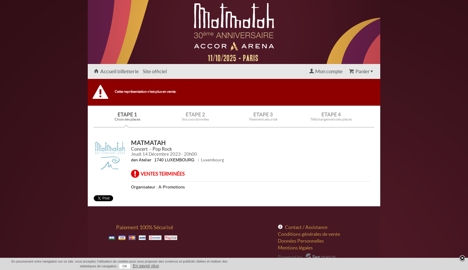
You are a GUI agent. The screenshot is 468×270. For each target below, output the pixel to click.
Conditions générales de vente (309, 234)
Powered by (290, 257)
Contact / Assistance (306, 227)
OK (124, 266)
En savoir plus (146, 265)
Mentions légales (295, 247)
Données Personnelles (301, 241)
